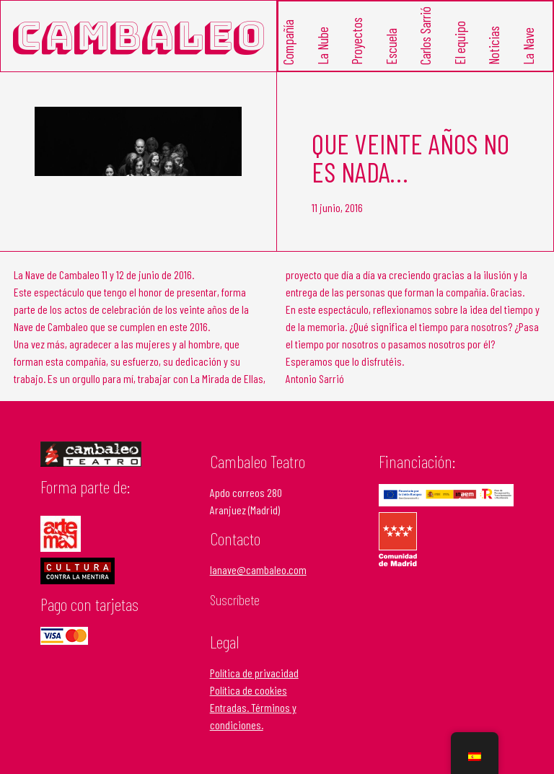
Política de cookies (248, 690)
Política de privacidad (254, 673)
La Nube (322, 46)
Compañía (288, 43)
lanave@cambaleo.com (258, 569)
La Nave (527, 47)
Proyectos (356, 42)
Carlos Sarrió (425, 36)
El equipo (459, 44)
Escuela (390, 47)
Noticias (493, 46)
